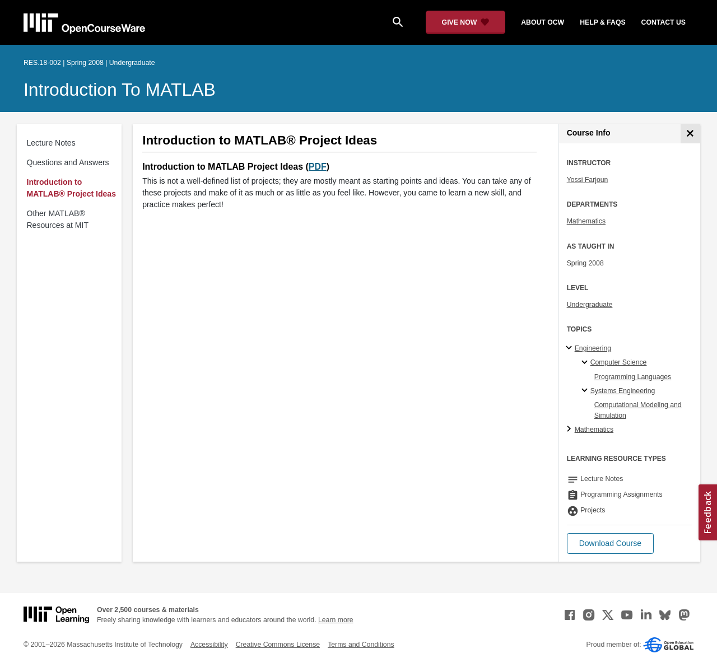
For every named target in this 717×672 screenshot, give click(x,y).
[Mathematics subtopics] (570, 429)
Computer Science (618, 362)
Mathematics (586, 221)
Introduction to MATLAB (120, 90)
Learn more (335, 620)
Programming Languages (633, 377)
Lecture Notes (51, 142)
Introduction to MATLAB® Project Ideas (71, 188)
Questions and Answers (68, 162)
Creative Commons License (278, 644)
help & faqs (602, 22)
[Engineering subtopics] (570, 348)
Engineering (593, 348)
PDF (318, 166)
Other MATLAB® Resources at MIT (58, 219)
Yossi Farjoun (587, 180)
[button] (610, 543)
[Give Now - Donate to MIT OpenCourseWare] (466, 22)
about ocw (542, 22)
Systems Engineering (622, 391)
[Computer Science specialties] (586, 363)
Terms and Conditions (361, 644)
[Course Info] (690, 133)
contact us (663, 22)
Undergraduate (590, 305)
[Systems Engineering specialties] (586, 391)
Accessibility (209, 644)
